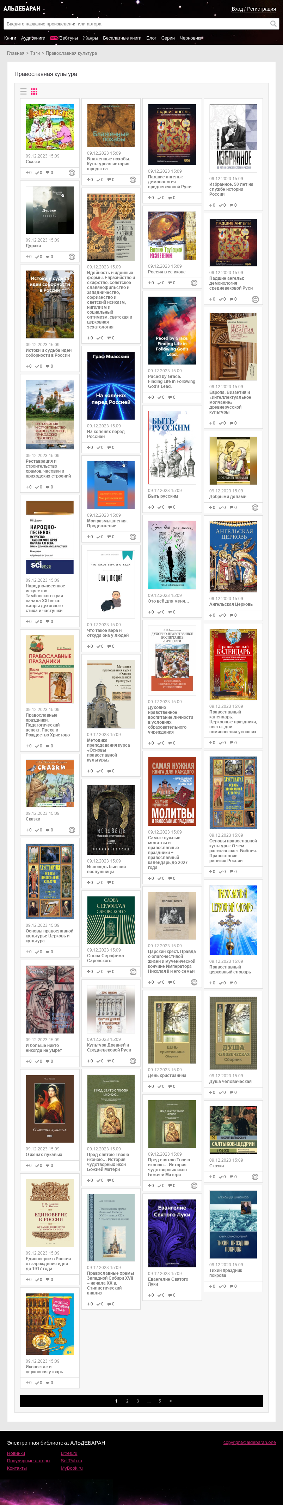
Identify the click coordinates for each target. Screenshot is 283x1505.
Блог (151, 38)
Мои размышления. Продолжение (107, 523)
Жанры (90, 38)
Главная (15, 53)
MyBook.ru (72, 1468)
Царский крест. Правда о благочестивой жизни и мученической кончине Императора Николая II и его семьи (172, 961)
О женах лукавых (44, 1154)
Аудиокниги (33, 38)
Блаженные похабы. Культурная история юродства (108, 163)
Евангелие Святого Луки (168, 1282)
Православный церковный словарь (230, 969)
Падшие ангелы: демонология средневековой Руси (169, 181)
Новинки (16, 1453)
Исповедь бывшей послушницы (106, 869)
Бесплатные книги (122, 38)
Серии (168, 38)
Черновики (191, 38)
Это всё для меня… (168, 601)
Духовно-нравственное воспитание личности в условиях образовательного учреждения (170, 720)
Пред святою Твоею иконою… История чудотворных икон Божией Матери (108, 1162)
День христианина (167, 1075)
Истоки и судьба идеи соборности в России (49, 353)
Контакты (17, 1468)
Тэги (35, 53)
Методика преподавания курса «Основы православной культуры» (108, 750)
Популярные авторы (28, 1460)
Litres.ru (69, 1453)
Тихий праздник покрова (225, 1273)
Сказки (33, 161)
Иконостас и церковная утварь (44, 1369)
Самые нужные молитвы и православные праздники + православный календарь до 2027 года (168, 852)
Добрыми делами (227, 496)
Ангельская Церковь (231, 604)
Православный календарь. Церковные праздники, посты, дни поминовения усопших (233, 722)
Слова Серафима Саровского (105, 958)
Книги (10, 38)
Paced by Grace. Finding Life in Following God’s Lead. (171, 381)
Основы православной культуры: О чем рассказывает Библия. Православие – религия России (233, 851)
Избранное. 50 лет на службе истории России (231, 189)
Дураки (33, 245)
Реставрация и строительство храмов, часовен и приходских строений (48, 469)
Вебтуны (69, 38)
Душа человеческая (230, 1081)
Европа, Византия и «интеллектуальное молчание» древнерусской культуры (230, 402)
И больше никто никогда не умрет (44, 1048)
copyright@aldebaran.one (249, 1442)
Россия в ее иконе (167, 271)
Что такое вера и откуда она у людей (108, 633)
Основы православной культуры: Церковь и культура (49, 936)
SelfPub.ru (71, 1460)
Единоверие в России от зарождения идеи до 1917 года (48, 1263)
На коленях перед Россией (106, 434)
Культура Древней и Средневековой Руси (109, 1048)
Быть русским (163, 496)
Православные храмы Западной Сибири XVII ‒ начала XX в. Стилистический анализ (110, 1283)
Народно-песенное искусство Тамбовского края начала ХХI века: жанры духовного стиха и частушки (45, 598)
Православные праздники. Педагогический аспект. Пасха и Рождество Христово (48, 725)
